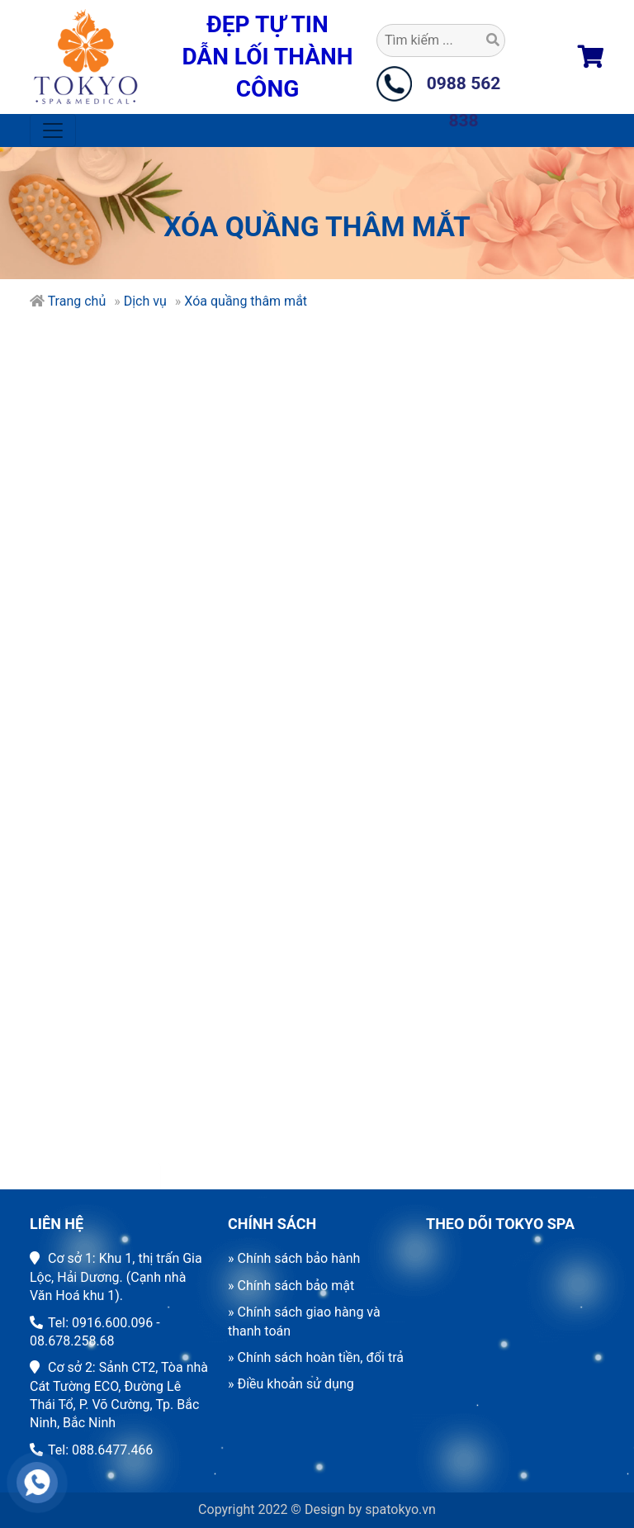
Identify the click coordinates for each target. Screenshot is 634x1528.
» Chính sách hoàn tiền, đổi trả (316, 1357)
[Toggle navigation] (53, 130)
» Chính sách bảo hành (294, 1258)
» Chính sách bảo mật (291, 1285)
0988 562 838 (464, 88)
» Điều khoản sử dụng (291, 1384)
